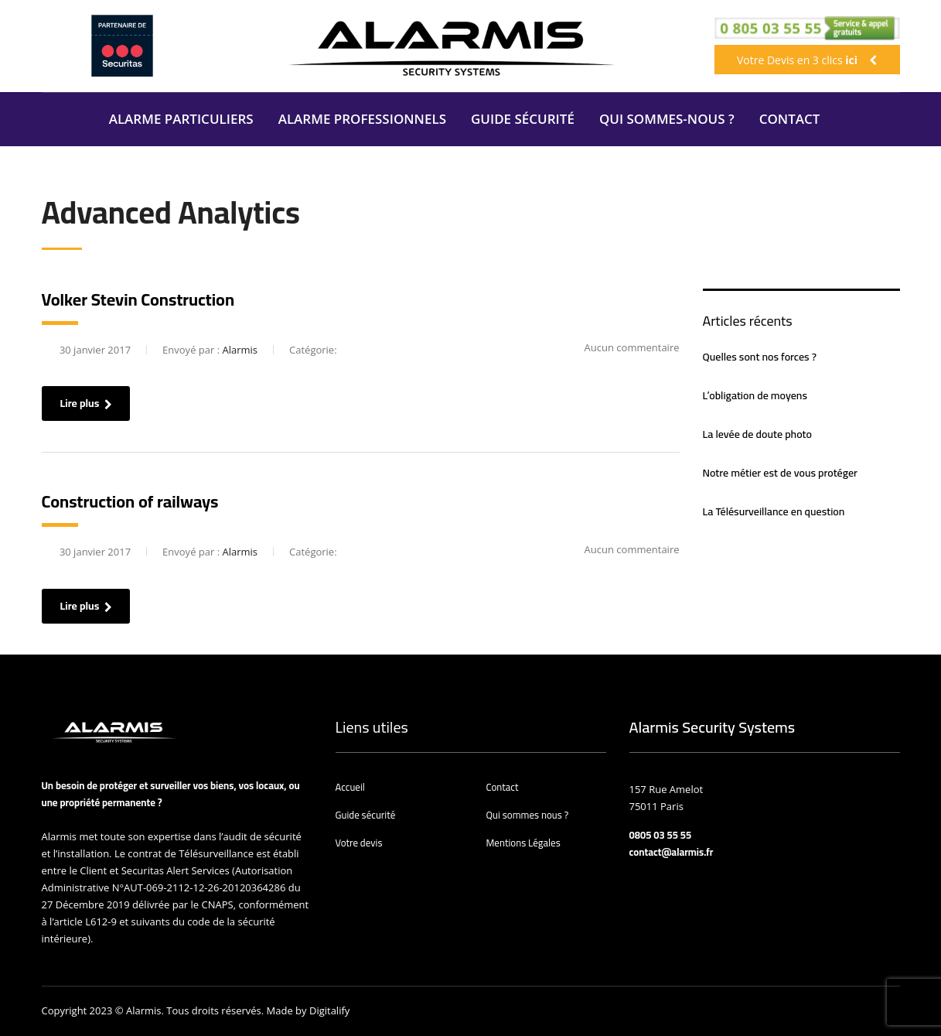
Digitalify (329, 1010)
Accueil (350, 787)
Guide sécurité (366, 815)
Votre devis (359, 842)
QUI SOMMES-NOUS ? (667, 119)
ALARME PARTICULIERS (181, 119)
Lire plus (86, 403)
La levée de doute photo (758, 434)
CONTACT (789, 119)
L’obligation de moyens (755, 395)
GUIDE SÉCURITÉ (522, 119)
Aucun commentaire (623, 347)
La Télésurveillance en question (774, 511)
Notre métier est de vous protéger (780, 472)
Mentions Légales (523, 842)
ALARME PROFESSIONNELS (362, 119)
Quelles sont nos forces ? (760, 356)
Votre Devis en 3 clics (807, 60)
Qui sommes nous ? (527, 815)
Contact (502, 787)
